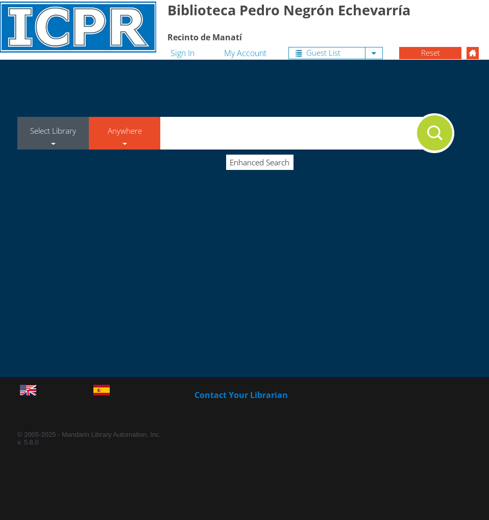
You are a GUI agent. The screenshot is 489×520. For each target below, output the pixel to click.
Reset (430, 52)
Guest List (318, 52)
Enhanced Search (259, 162)
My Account (245, 53)
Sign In (182, 53)
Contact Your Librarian (241, 395)
